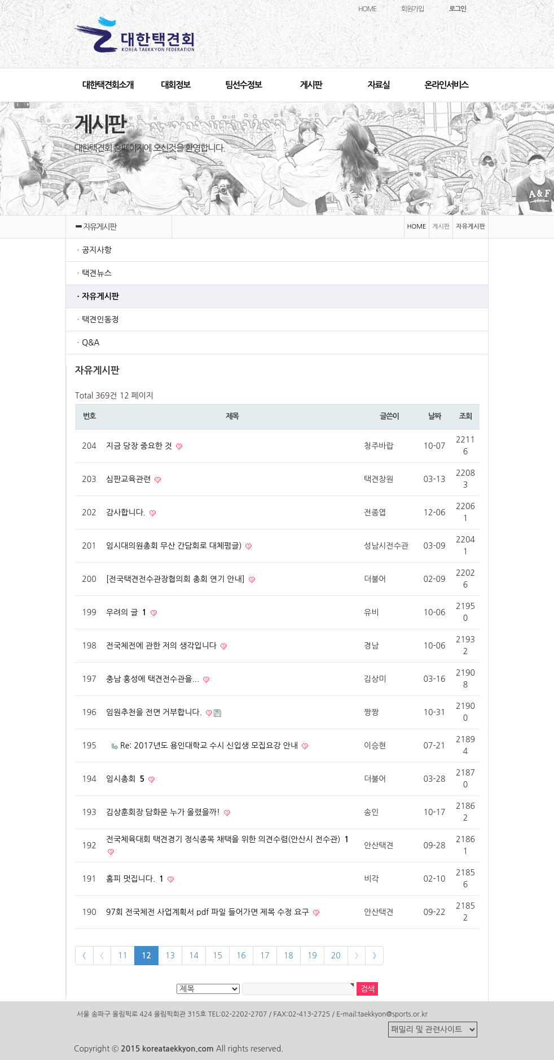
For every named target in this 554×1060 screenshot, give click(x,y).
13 (170, 956)
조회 (465, 416)
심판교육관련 (129, 479)
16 (241, 956)
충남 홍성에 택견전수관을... (153, 679)
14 (194, 956)
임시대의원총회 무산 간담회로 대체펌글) (175, 546)
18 (288, 956)
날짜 (434, 416)
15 (217, 956)
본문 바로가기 (0, 0)
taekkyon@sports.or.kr (392, 1014)
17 (265, 956)
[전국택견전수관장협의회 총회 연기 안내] (176, 579)
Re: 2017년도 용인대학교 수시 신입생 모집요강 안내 (210, 746)
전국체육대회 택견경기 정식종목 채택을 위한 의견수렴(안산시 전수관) (227, 839)
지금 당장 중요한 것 (140, 446)
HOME (367, 9)
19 (312, 956)
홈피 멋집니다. (136, 879)
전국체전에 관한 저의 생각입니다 (162, 646)
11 (122, 956)
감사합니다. (127, 512)
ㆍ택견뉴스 (93, 273)
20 (336, 956)
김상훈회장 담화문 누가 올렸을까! (164, 812)
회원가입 (412, 9)
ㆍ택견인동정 (96, 319)
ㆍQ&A (87, 343)
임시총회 (126, 779)
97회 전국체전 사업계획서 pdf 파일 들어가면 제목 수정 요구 (208, 912)
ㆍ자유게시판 (96, 296)
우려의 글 (127, 612)
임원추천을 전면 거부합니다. (155, 712)
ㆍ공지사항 (93, 250)
